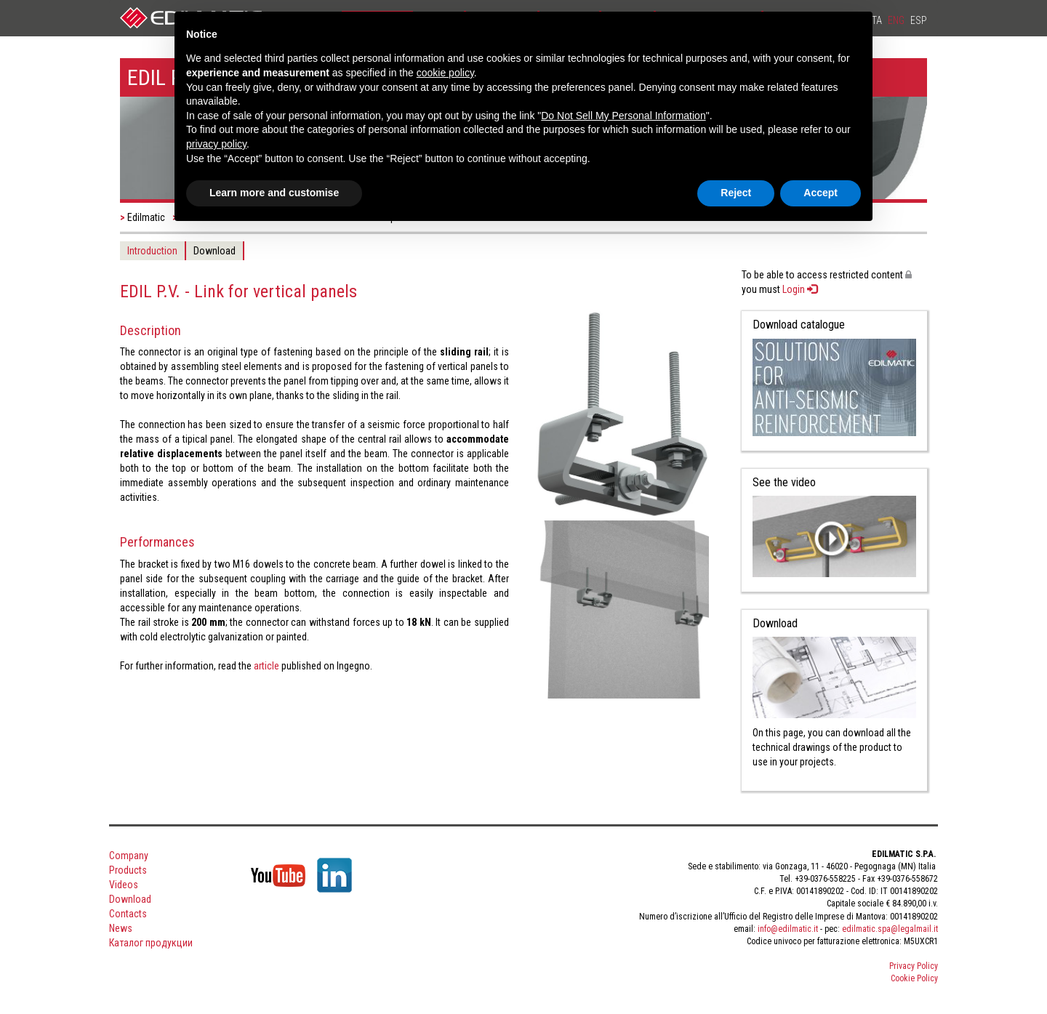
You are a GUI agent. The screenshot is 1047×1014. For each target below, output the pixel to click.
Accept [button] (820, 192)
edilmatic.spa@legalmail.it (890, 929)
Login (799, 289)
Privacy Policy (913, 966)
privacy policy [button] (216, 144)
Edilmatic (146, 217)
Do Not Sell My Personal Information (623, 115)
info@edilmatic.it (788, 929)
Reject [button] (736, 192)
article (266, 666)
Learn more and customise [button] (274, 192)
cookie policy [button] (445, 73)
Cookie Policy (914, 978)
